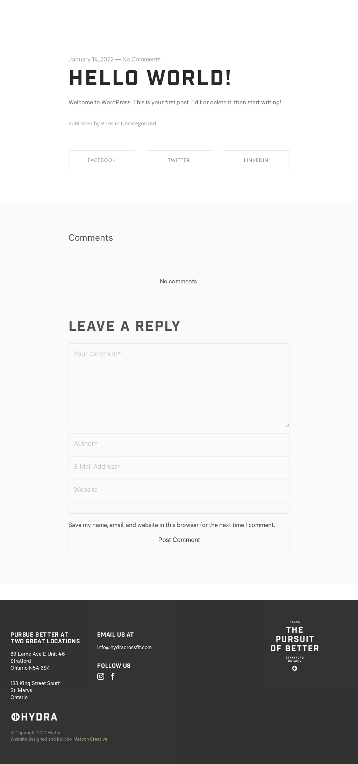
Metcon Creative (90, 739)
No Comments (141, 60)
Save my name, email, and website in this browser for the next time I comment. (172, 525)
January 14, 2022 (91, 60)
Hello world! (150, 77)
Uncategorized (138, 123)
